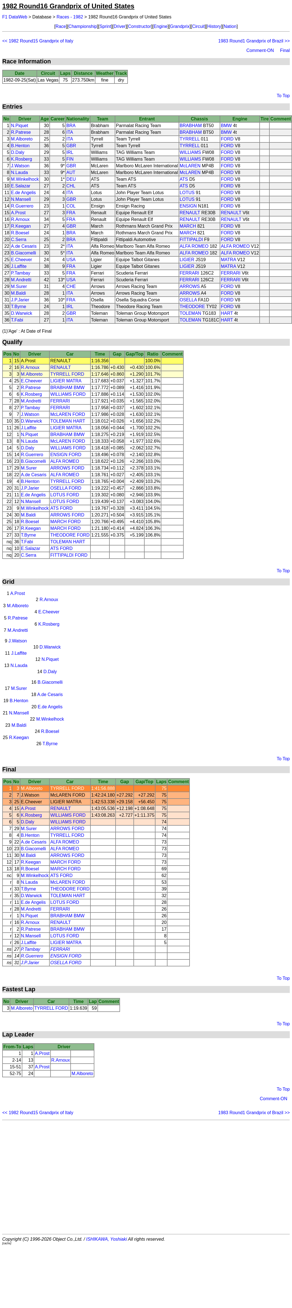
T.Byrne (18, 306)
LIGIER (187, 259)
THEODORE (192, 306)
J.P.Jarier (20, 299)
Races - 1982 (70, 17)
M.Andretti (21, 279)
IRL (69, 152)
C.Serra (18, 239)
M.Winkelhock (25, 179)
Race (61, 26)
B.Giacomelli (23, 253)
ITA (69, 132)
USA (71, 259)
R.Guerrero (22, 206)
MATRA (228, 259)
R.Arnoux (20, 219)
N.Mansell (21, 199)
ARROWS (190, 286)
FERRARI (189, 273)
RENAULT (190, 212)
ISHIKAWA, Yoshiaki (106, 1239)
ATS (184, 179)
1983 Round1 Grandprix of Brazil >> (254, 41)
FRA (70, 212)
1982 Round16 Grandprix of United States (68, 6)
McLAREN (190, 165)
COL (71, 206)
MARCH (188, 226)
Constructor (139, 26)
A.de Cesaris (24, 246)
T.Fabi (17, 320)
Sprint (105, 26)
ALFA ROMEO (194, 246)
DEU (71, 179)
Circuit (198, 26)
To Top (283, 95)
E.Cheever (21, 259)
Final (285, 50)
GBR (71, 145)
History (214, 26)
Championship (82, 26)
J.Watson (20, 165)
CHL (70, 186)
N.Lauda (19, 172)
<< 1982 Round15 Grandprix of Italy (37, 41)
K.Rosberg (21, 159)
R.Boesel (20, 232)
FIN (70, 159)
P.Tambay (20, 273)
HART (227, 313)
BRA (71, 125)
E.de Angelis (23, 192)
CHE (71, 286)
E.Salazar (20, 186)
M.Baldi (18, 293)
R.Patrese (21, 132)
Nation (230, 26)
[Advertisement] (145, 1177)
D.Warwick (21, 313)
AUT (70, 172)
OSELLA (188, 299)
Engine (160, 26)
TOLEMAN (190, 313)
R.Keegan (21, 226)
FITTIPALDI (191, 239)
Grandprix (180, 26)
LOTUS (187, 192)
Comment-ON (260, 50)
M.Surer (19, 286)
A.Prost (18, 212)
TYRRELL (190, 139)
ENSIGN (188, 206)
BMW (226, 125)
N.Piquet (19, 125)
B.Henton (20, 145)
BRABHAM (191, 125)
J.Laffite (19, 266)
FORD (227, 139)
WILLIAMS (190, 152)
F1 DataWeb (14, 17)
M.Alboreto (21, 139)
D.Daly (17, 152)
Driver (120, 26)
